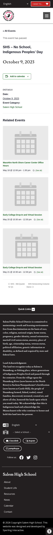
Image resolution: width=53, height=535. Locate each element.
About (7, 482)
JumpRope (12, 448)
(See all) (39, 170)
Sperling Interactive (13, 530)
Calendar (8, 505)
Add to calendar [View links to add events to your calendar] (17, 76)
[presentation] (25, 143)
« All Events (9, 31)
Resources (9, 493)
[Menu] (46, 15)
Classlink (12, 440)
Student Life (10, 488)
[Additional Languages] (16, 3)
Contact (8, 511)
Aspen (30, 440)
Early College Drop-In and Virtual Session (22, 215)
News (7, 499)
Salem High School (12, 107)
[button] (49, 531)
